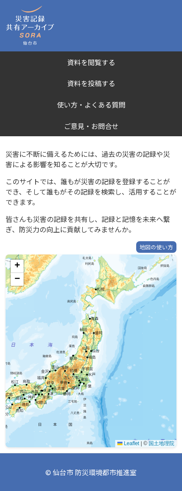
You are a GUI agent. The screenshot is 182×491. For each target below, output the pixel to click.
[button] (17, 266)
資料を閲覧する (91, 62)
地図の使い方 (156, 247)
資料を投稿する (91, 83)
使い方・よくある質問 (91, 104)
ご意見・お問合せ (91, 126)
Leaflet (128, 443)
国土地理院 (161, 443)
